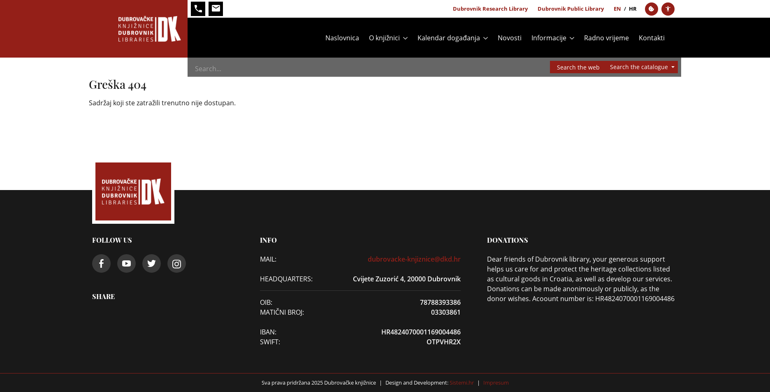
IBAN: (268, 331)
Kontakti (652, 37)
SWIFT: (270, 341)
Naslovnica (342, 37)
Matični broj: (282, 312)
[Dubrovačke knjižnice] (140, 29)
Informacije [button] (548, 37)
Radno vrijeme (606, 37)
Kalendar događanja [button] (448, 37)
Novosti (510, 37)
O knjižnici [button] (384, 37)
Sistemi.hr (461, 382)
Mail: (268, 259)
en (617, 8)
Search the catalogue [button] (640, 67)
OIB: (266, 302)
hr (633, 8)
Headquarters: (284, 278)
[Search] (397, 69)
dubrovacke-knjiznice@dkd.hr (414, 259)
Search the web (578, 67)
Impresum (496, 382)
